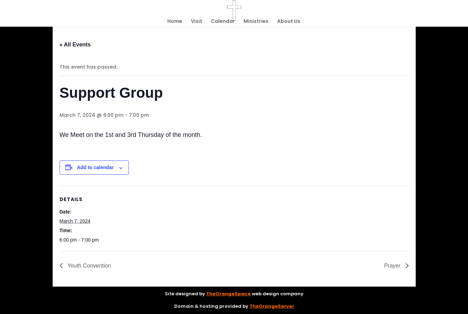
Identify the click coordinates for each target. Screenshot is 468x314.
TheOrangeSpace (228, 293)
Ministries (256, 22)
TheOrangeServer (271, 306)
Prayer (393, 266)
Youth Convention (88, 266)
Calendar (223, 22)
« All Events (75, 44)
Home (174, 22)
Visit (196, 22)
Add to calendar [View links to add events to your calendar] (95, 167)
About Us (288, 22)
